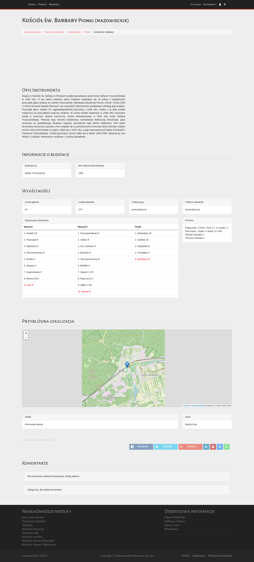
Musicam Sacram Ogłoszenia (39, 544)
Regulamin (199, 555)
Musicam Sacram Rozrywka (38, 540)
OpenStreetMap (198, 406)
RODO (186, 555)
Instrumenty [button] (209, 4)
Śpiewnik (27, 525)
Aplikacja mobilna (175, 521)
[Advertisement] (127, 62)
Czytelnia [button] (195, 4)
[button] (220, 4)
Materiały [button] (54, 4)
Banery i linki (172, 525)
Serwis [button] (32, 4)
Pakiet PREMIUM (175, 517)
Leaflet (186, 406)
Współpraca (171, 529)
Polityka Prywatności (220, 555)
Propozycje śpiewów (34, 521)
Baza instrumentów (33, 517)
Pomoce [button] (42, 4)
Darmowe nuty (30, 533)
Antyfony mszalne (32, 536)
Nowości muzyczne (33, 529)
